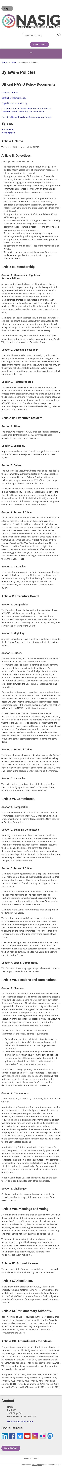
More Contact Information (20, 1421)
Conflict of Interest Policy (13, 97)
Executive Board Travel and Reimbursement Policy (26, 116)
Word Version (8, 132)
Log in (7, 8)
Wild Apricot (37, 1465)
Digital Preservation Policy (14, 103)
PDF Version (7, 129)
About (14, 62)
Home (4, 62)
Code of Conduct (9, 92)
